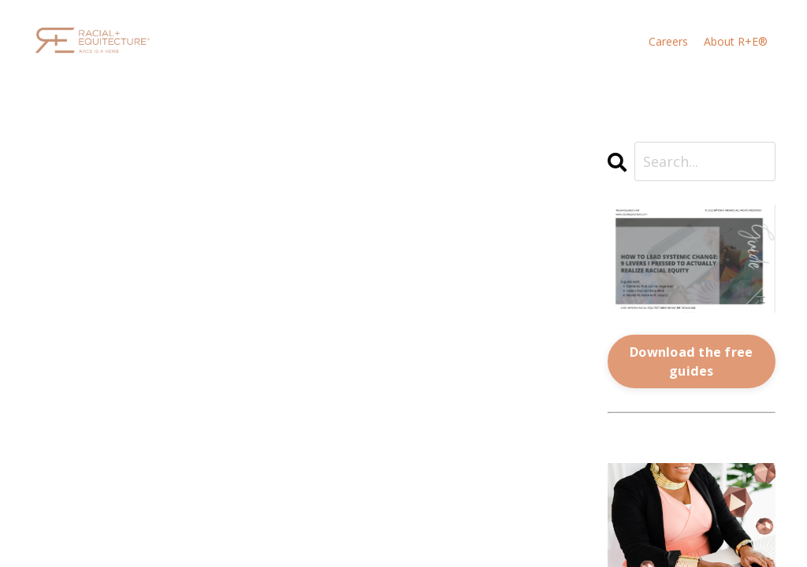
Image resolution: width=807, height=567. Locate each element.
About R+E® (736, 42)
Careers (668, 42)
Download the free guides (691, 361)
